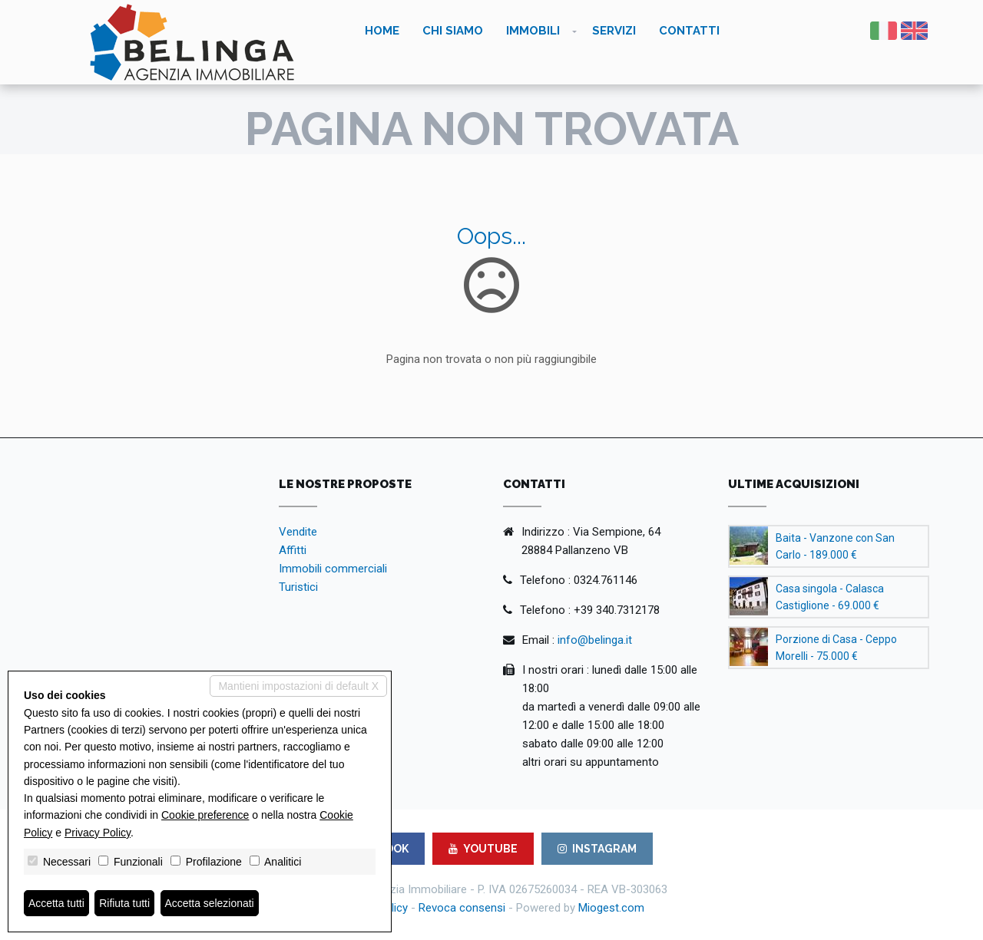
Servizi (614, 31)
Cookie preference (205, 815)
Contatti (689, 31)
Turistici (298, 587)
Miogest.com (611, 908)
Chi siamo (452, 31)
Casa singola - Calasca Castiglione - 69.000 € (830, 597)
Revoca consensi (462, 908)
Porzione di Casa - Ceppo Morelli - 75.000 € (836, 647)
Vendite (298, 532)
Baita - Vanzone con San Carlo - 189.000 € (835, 546)
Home (382, 31)
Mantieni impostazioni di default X (298, 686)
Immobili (533, 31)
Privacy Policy (98, 832)
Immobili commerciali (333, 569)
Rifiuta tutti (125, 903)
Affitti (292, 550)
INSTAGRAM (597, 849)
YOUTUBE (483, 849)
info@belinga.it (595, 640)
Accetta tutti (56, 903)
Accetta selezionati (210, 903)
